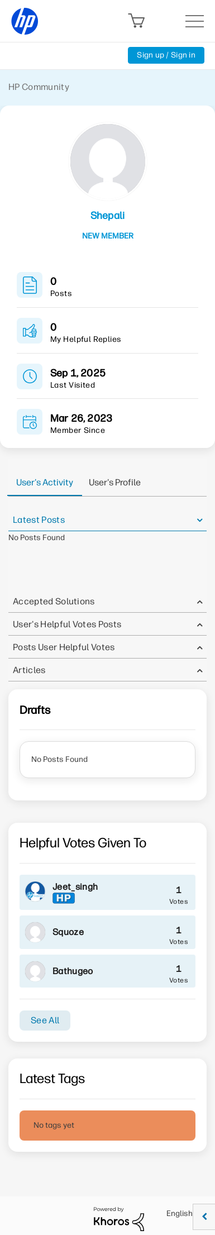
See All (45, 1020)
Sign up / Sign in (166, 55)
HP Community (38, 87)
